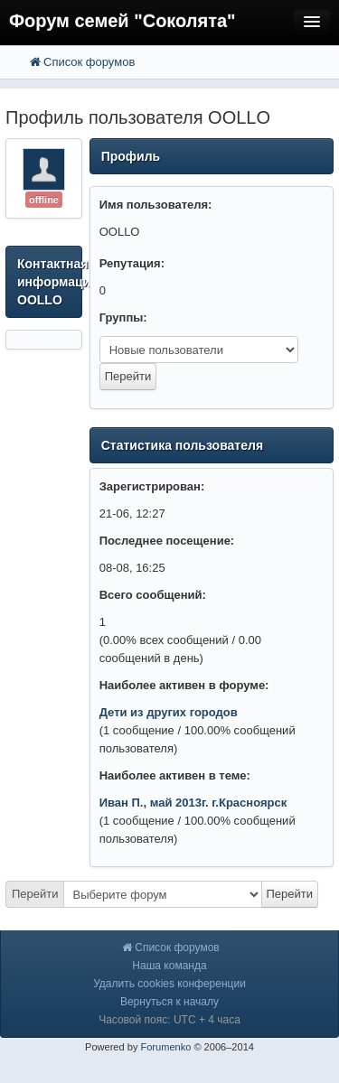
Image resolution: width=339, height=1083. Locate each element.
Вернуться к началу (169, 1001)
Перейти (35, 894)
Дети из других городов (168, 712)
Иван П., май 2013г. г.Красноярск (193, 802)
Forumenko (165, 1046)
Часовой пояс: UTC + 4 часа (169, 1019)
